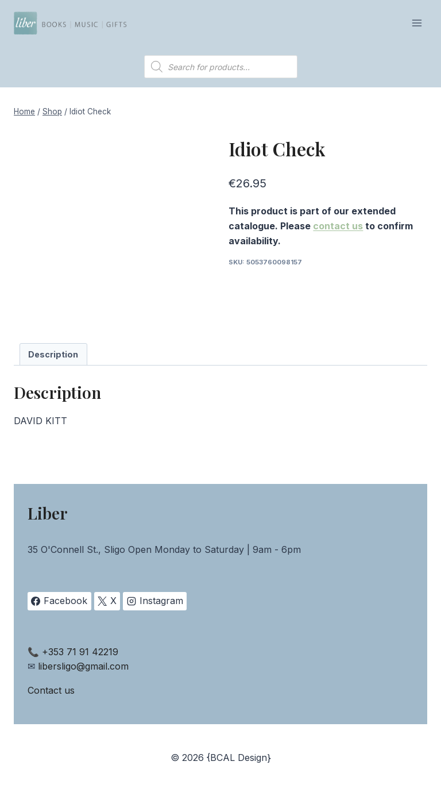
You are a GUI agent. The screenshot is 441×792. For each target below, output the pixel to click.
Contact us (51, 690)
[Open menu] (416, 23)
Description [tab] (53, 354)
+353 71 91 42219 (80, 652)
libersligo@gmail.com (83, 666)
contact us (338, 226)
